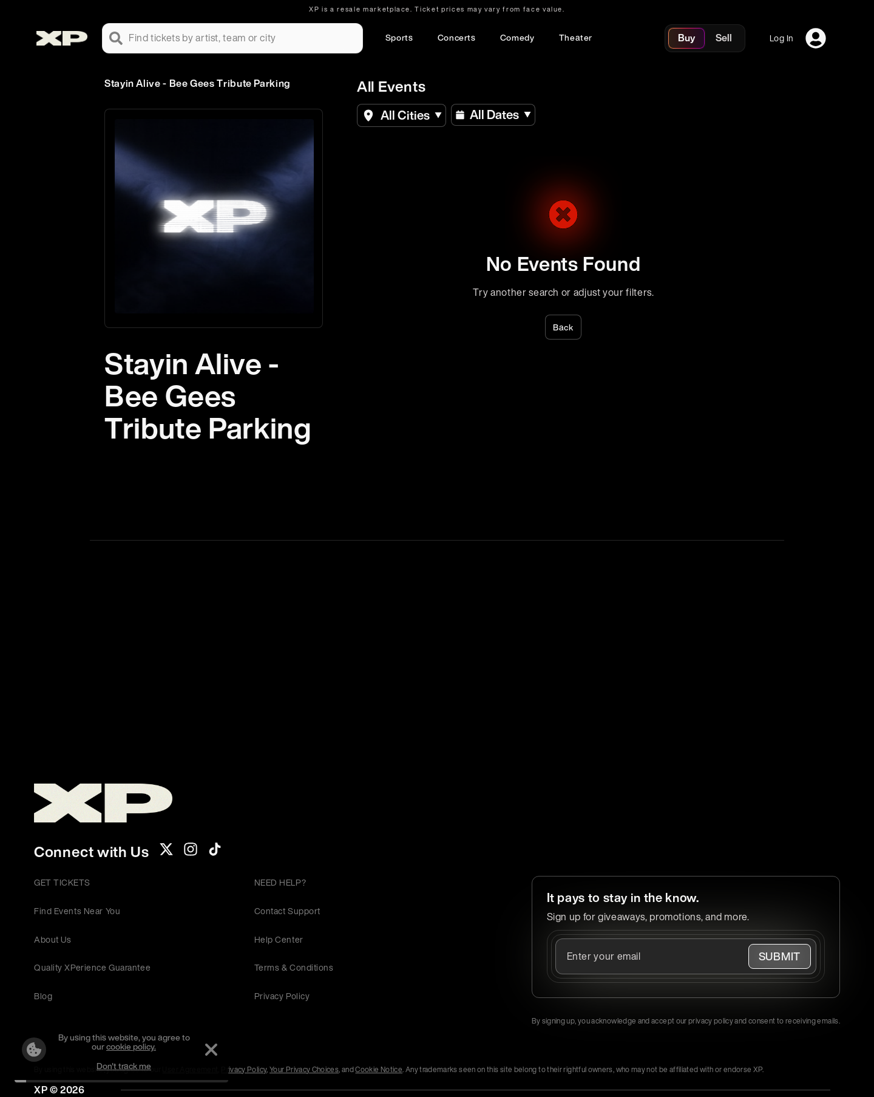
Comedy (517, 37)
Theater (575, 37)
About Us (52, 939)
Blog (43, 995)
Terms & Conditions (294, 967)
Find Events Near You (77, 910)
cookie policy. (131, 1046)
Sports (399, 37)
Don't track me (124, 1065)
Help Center (278, 939)
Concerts (457, 37)
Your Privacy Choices (304, 1069)
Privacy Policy (282, 995)
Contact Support (287, 910)
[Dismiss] (211, 1049)
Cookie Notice (378, 1069)
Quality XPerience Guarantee (92, 967)
